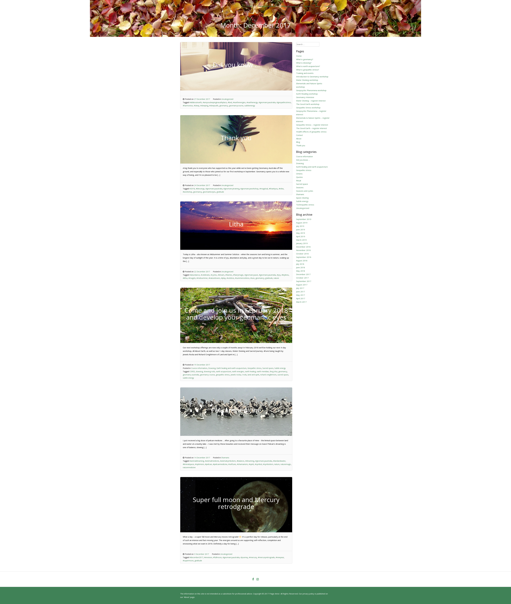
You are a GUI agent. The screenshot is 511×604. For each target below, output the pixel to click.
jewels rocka (236, 374)
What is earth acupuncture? (308, 66)
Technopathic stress (305, 204)
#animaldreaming (197, 461)
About (307, 6)
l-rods (244, 374)
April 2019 (300, 236)
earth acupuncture (223, 371)
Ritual (298, 180)
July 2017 (300, 288)
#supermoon (188, 560)
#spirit (251, 464)
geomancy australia (191, 374)
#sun (252, 278)
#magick (191, 278)
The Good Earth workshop (307, 104)
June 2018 (300, 267)
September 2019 (303, 219)
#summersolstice (242, 278)
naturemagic (286, 464)
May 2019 (300, 233)
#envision (208, 557)
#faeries (228, 275)
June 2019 (300, 229)
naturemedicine (189, 467)
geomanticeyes (209, 192)
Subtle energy (280, 368)
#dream (221, 275)
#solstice (230, 278)
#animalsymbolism (228, 461)
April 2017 (300, 298)
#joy (279, 275)
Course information (199, 368)
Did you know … (303, 160)
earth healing (250, 371)
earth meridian (263, 371)
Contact (328, 6)
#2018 (192, 188)
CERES (192, 371)
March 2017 (301, 302)
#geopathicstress (284, 102)
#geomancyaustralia (267, 102)
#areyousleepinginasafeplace (215, 102)
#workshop (187, 192)
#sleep (196, 105)
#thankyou (273, 188)
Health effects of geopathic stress (311, 131)
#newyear (280, 557)
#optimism (199, 464)
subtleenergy (249, 105)
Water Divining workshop (307, 80)
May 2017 (300, 295)
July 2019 (300, 226)
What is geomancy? (290, 6)
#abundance (195, 275)
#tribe (281, 188)
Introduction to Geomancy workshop (312, 76)
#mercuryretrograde (266, 557)
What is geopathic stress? (307, 69)
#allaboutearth (196, 102)
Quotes (299, 177)
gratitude (220, 192)
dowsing (199, 371)
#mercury (253, 557)
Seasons (300, 187)
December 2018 (303, 246)
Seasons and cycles (304, 191)
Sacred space (267, 368)
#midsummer (202, 278)
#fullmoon (217, 557)
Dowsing (212, 368)
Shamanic (225, 457)
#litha (185, 278)
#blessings (200, 188)
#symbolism (268, 464)
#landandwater (279, 461)
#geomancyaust (251, 275)
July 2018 (300, 264)
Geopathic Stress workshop (308, 107)
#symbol (258, 464)
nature (276, 278)
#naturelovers (214, 278)
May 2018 (300, 271)
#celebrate (205, 275)
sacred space (282, 374)
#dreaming (249, 461)
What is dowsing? (303, 62)
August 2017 (301, 284)
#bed (230, 102)
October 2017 (302, 277)
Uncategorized (227, 99)
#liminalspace (188, 464)
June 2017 (300, 291)
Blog (317, 6)
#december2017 (196, 557)
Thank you (300, 145)
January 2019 (302, 243)
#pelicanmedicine (220, 464)
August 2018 (301, 260)
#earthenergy (252, 102)
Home (249, 6)
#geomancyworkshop (249, 188)
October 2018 (302, 253)
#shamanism (242, 464)
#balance (240, 461)
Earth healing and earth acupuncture (231, 368)
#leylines (285, 275)
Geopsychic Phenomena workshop (311, 90)
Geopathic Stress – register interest (312, 125)
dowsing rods (209, 371)
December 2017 (303, 274)
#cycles (214, 275)
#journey (244, 557)
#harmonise (188, 105)
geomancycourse (236, 105)
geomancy (223, 105)
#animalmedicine (212, 461)
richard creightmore (268, 374)
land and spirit (253, 374)
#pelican (208, 464)
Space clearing (302, 197)
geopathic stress (223, 374)
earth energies (238, 371)
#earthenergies (239, 102)
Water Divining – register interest (311, 100)
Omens (299, 173)
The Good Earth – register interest (311, 128)
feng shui (273, 371)
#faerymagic (238, 275)
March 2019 (301, 240)
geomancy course (207, 374)
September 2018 (303, 257)
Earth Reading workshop (307, 94)
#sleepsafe (213, 105)
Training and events (266, 6)
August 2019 (301, 222)
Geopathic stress (254, 368)
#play (223, 278)
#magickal (263, 188)
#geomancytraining (231, 188)
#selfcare (232, 464)
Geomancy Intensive (305, 97)
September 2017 (303, 281)
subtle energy (188, 378)
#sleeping (204, 105)
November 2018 (303, 250)
